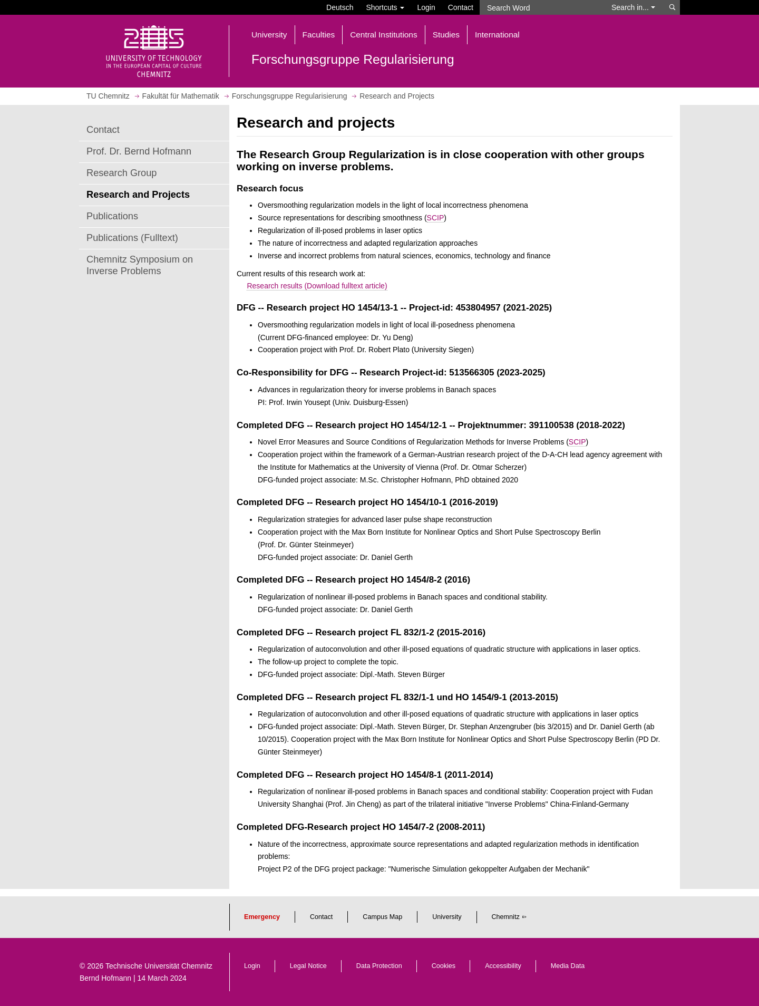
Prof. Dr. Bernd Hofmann (138, 151)
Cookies (444, 966)
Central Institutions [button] (383, 34)
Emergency (262, 917)
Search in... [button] (633, 7)
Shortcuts (385, 7)
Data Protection (379, 966)
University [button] (269, 34)
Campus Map (382, 917)
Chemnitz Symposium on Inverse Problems (139, 265)
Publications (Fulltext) (132, 238)
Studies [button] (446, 34)
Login (426, 7)
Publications (112, 216)
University (446, 917)
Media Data (568, 966)
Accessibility (503, 966)
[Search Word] (540, 7)
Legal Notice (308, 966)
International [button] (497, 34)
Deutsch (339, 7)
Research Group (121, 173)
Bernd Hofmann (105, 978)
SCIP (435, 218)
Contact (460, 7)
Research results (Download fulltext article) (317, 286)
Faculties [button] (319, 34)
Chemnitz (506, 917)
